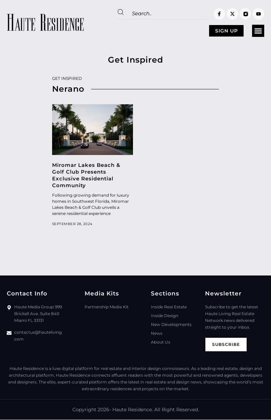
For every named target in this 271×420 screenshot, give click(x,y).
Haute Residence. (132, 410)
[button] (258, 31)
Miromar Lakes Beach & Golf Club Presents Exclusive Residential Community (86, 175)
